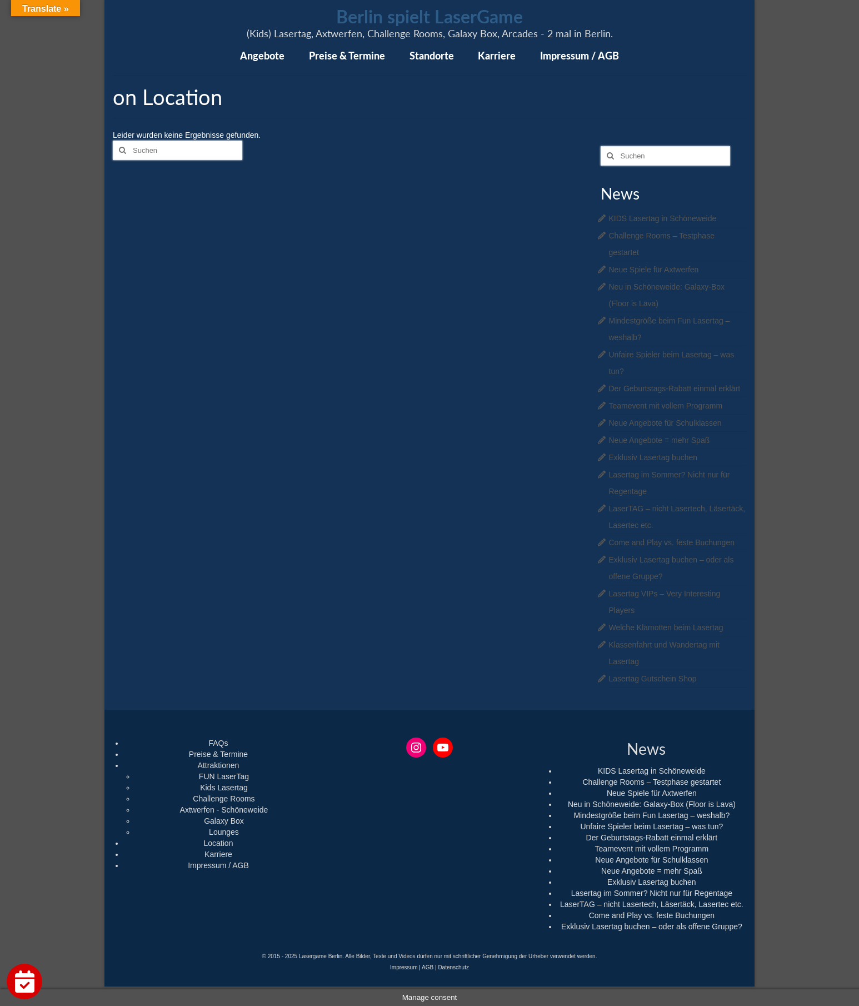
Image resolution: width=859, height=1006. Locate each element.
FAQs (218, 743)
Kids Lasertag (224, 787)
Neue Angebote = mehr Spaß (659, 440)
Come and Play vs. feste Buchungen (672, 542)
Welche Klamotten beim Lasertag (666, 627)
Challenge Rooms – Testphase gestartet (651, 782)
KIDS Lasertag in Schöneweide (663, 218)
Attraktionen (218, 765)
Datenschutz (453, 967)
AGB (427, 967)
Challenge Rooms (223, 798)
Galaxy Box (224, 820)
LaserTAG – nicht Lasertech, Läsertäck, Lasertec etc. (651, 904)
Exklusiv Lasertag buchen (653, 457)
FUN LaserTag (224, 776)
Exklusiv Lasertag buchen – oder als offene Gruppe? (651, 926)
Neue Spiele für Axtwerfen (654, 269)
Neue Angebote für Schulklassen (665, 423)
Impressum (403, 967)
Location (218, 843)
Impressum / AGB (218, 865)
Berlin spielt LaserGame (429, 16)
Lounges (224, 832)
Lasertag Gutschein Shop (653, 678)
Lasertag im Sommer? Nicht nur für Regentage (651, 893)
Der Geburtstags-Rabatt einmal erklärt (675, 388)
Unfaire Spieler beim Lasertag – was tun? (651, 826)
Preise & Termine (218, 754)
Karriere (218, 854)
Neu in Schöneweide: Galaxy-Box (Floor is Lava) (652, 804)
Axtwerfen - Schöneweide (224, 809)
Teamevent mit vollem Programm (666, 405)
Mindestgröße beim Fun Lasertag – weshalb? (651, 815)
